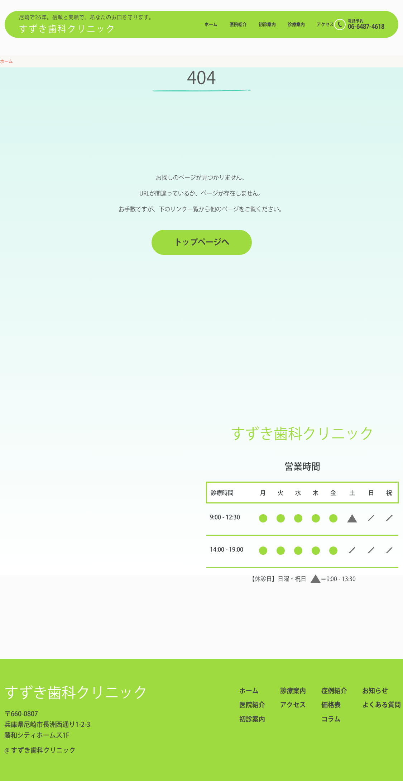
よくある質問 (376, 704)
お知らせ (375, 690)
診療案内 (296, 24)
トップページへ (201, 242)
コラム (331, 719)
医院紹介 (238, 24)
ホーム (211, 24)
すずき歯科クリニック (67, 28)
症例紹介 (334, 690)
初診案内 (267, 24)
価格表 (331, 704)
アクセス (325, 24)
